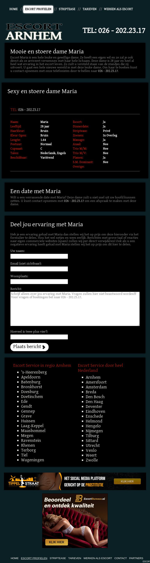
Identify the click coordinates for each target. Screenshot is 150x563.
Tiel (24, 455)
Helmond (94, 421)
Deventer (94, 406)
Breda (91, 391)
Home (13, 9)
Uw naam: (17, 251)
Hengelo (93, 426)
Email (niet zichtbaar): (25, 263)
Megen (27, 435)
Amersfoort (96, 382)
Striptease (67, 9)
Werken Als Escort (118, 9)
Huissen (28, 420)
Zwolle (92, 460)
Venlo (91, 450)
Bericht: (15, 289)
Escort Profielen (38, 9)
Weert (91, 455)
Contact (120, 558)
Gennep (28, 411)
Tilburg (92, 435)
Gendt (26, 406)
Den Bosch (95, 396)
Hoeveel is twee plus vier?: (29, 331)
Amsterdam (96, 387)
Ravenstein (31, 440)
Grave (26, 416)
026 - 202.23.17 (121, 30)
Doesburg (29, 391)
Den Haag (94, 401)
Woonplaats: (19, 276)
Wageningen (32, 459)
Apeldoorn (30, 377)
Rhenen (28, 445)
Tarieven (89, 9)
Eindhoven (95, 411)
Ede (24, 401)
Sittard (92, 440)
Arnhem (93, 377)
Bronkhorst (31, 386)
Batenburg (30, 381)
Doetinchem (32, 396)
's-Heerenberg (34, 372)
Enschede (94, 416)
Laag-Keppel (32, 425)
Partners (136, 558)
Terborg (28, 450)
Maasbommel (33, 430)
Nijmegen (94, 430)
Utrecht (93, 445)
